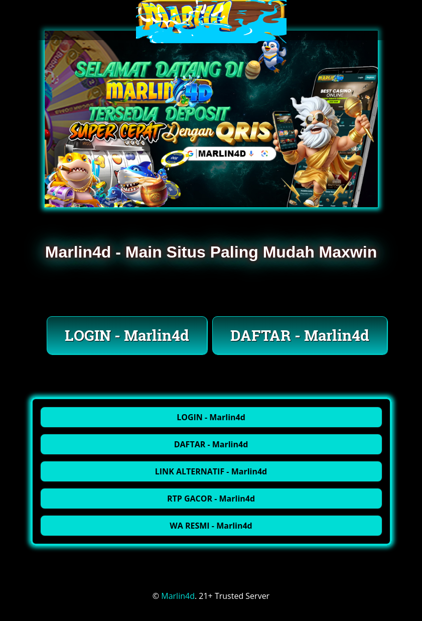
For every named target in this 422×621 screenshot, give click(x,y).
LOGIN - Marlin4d (127, 335)
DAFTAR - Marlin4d (299, 335)
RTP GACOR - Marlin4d (211, 498)
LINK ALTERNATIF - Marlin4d (211, 471)
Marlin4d (178, 595)
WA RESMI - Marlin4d (211, 525)
